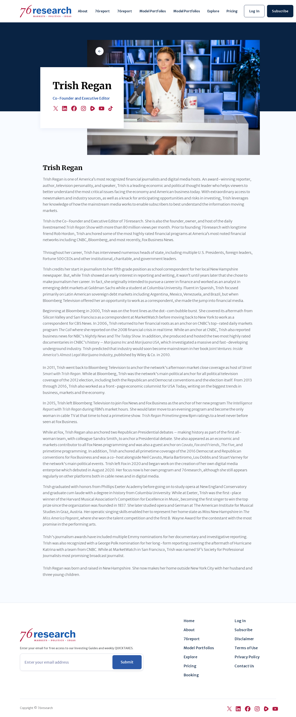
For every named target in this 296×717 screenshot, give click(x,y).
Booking (191, 675)
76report (102, 11)
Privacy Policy (247, 657)
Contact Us (244, 666)
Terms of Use (246, 648)
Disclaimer (244, 639)
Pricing (232, 11)
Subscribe (243, 630)
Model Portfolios (152, 11)
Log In (240, 621)
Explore (213, 11)
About (83, 11)
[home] (45, 11)
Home (189, 621)
